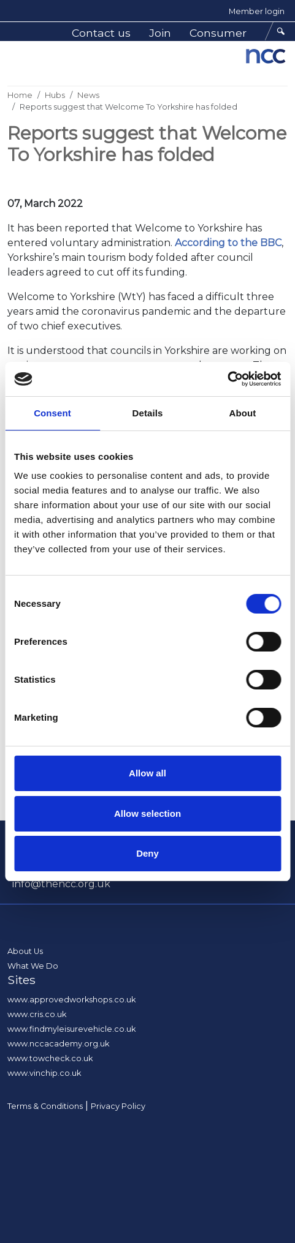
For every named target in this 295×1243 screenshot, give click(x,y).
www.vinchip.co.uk (44, 1073)
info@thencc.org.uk (61, 884)
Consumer (218, 32)
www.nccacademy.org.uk (58, 1043)
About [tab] (242, 413)
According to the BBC (228, 243)
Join (160, 32)
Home (20, 95)
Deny (147, 853)
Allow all (147, 773)
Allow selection (147, 813)
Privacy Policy (118, 1106)
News (88, 95)
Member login (257, 11)
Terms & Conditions (45, 1106)
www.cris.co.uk (36, 1014)
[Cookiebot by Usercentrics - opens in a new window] (227, 379)
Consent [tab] (52, 413)
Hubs (55, 95)
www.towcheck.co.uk (50, 1058)
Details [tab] (147, 413)
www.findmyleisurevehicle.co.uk (71, 1029)
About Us (25, 951)
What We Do (32, 966)
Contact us (101, 32)
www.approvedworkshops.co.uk (71, 999)
